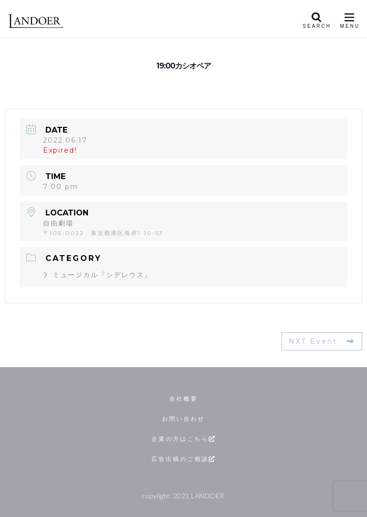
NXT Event (322, 341)
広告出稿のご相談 (183, 458)
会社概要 (183, 398)
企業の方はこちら (183, 438)
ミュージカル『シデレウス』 (97, 274)
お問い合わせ (183, 418)
